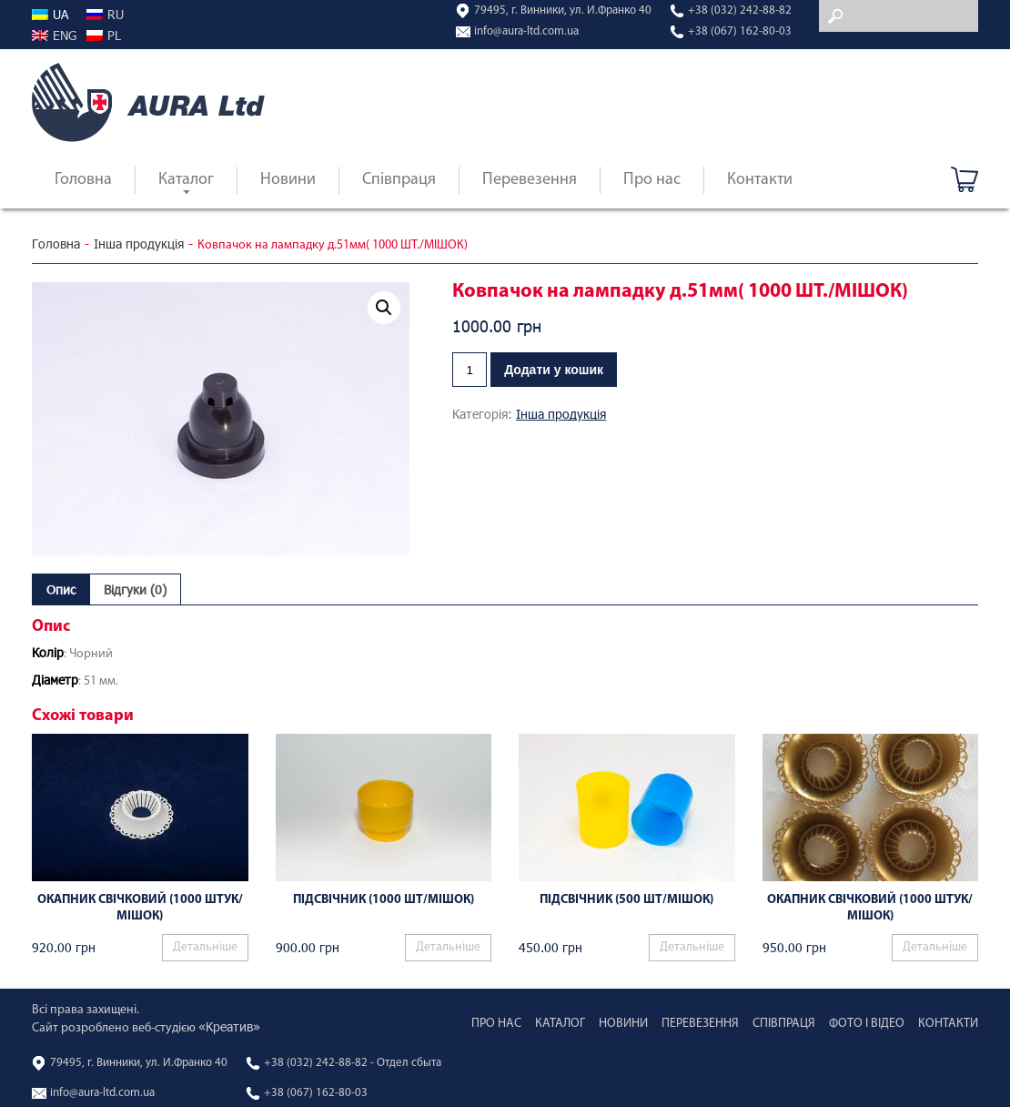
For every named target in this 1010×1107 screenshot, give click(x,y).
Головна (83, 179)
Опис (61, 589)
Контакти (760, 179)
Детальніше (205, 947)
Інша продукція (139, 244)
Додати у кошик (553, 369)
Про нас (652, 179)
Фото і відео (866, 1024)
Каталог (186, 179)
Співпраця (399, 179)
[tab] (61, 589)
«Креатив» (229, 1026)
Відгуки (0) (135, 589)
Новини (288, 179)
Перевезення (529, 179)
